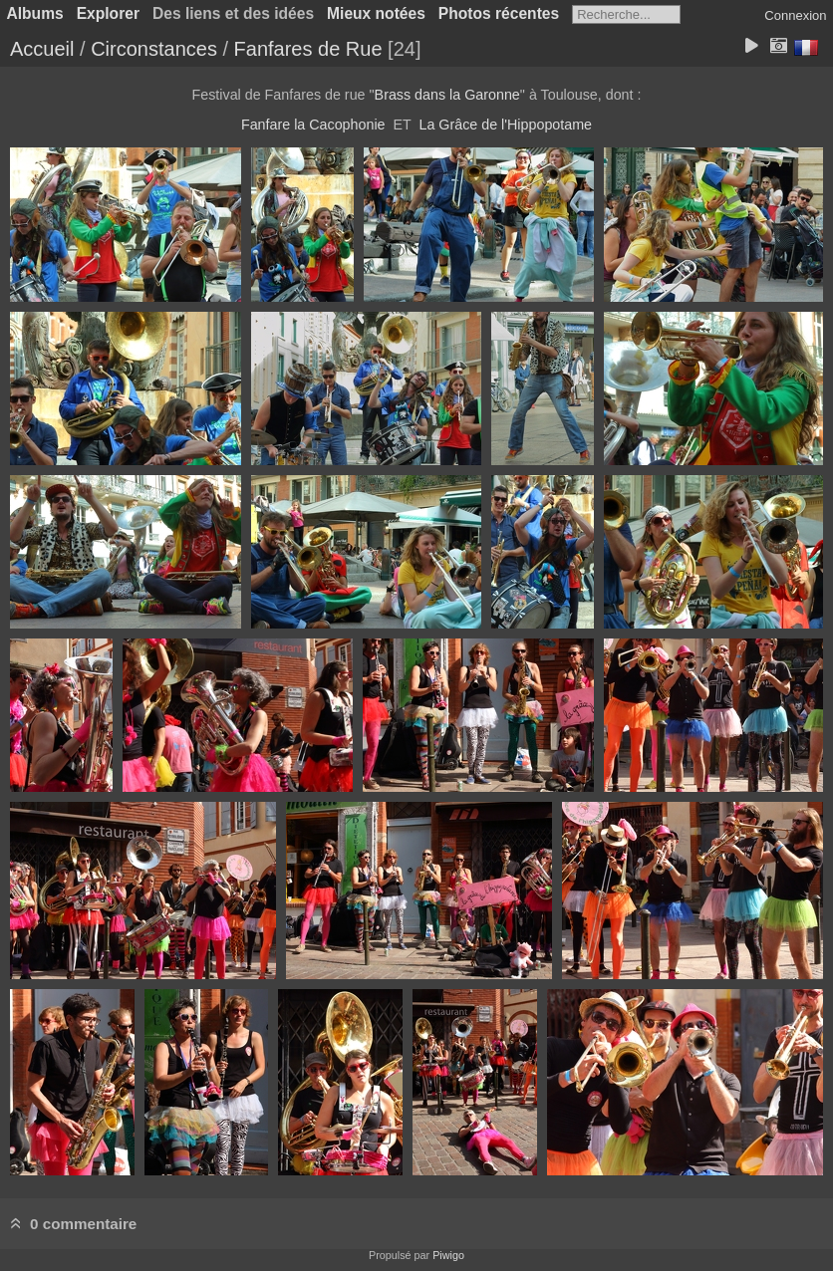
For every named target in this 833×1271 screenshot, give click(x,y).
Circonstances (154, 49)
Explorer (108, 13)
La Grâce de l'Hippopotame (505, 124)
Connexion (795, 15)
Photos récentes (498, 13)
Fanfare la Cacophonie (313, 124)
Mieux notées (376, 13)
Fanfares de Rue (308, 49)
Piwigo (448, 1255)
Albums (35, 13)
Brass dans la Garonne (447, 95)
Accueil (42, 49)
